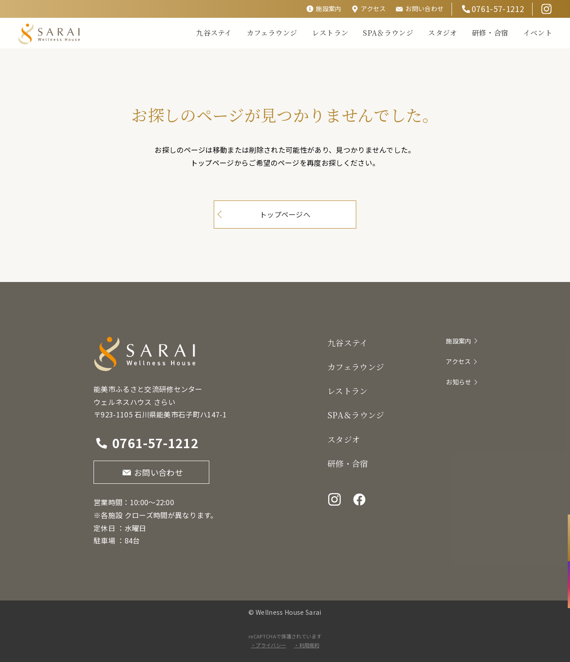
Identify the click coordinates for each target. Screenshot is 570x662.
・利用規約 (306, 645)
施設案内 (328, 8)
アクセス (373, 8)
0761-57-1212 (498, 8)
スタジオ (442, 33)
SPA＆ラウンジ (388, 33)
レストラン (330, 33)
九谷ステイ (214, 33)
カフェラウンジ (272, 33)
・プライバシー (268, 645)
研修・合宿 (490, 33)
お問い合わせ (424, 8)
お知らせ (458, 381)
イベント (537, 33)
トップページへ (285, 214)
